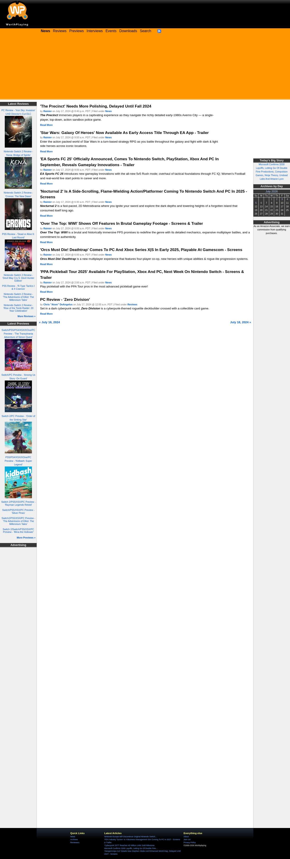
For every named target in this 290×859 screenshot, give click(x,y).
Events (111, 31)
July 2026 (272, 191)
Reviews (60, 31)
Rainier (48, 111)
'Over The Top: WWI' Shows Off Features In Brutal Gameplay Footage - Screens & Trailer (121, 223)
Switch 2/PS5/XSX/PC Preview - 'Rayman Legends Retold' (18, 503)
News (108, 111)
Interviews (95, 31)
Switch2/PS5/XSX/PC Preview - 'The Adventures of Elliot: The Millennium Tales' (18, 521)
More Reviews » (27, 316)
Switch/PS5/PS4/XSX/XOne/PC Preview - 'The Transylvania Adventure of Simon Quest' (18, 334)
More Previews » (26, 537)
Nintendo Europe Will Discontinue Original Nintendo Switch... (130, 836)
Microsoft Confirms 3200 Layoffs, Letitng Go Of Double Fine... (130, 848)
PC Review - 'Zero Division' (65, 299)
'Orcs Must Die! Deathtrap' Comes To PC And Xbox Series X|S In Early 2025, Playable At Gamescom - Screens (141, 249)
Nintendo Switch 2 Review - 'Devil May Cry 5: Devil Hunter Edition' (18, 278)
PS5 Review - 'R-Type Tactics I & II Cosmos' (18, 287)
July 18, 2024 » (240, 322)
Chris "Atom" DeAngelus (58, 304)
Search (145, 31)
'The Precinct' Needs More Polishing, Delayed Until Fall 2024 (95, 106)
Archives (74, 839)
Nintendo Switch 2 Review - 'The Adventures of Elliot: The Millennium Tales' (18, 297)
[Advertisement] (145, 68)
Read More (46, 125)
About (186, 836)
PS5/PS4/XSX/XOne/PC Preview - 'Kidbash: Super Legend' (18, 461)
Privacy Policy (190, 842)
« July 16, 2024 (49, 322)
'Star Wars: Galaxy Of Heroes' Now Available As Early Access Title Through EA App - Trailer (124, 132)
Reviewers (74, 842)
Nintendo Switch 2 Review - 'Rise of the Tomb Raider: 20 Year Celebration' (18, 308)
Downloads (128, 31)
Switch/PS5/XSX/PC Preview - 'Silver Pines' (18, 511)
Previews (76, 31)
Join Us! (187, 839)
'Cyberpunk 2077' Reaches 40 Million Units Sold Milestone (129, 845)
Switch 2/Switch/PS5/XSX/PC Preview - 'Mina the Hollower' (18, 531)
